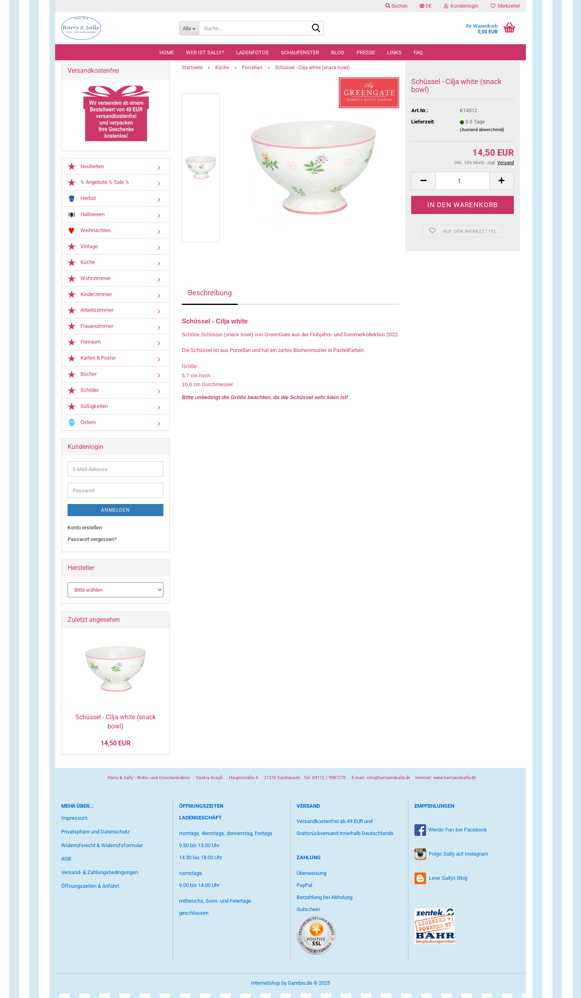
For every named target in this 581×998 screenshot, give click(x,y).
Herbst (82, 203)
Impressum (74, 822)
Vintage (83, 251)
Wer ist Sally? (205, 52)
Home (166, 52)
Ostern (82, 427)
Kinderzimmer (90, 298)
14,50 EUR (115, 747)
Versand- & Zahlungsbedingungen (99, 877)
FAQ (418, 52)
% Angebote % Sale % (98, 187)
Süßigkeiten (88, 411)
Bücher (82, 379)
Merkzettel (505, 6)
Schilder (83, 395)
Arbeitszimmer (90, 315)
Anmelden (115, 515)
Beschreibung (210, 297)
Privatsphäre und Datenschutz (95, 836)
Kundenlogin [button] (461, 6)
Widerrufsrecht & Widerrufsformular (102, 850)
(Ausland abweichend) (482, 134)
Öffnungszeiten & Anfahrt (90, 891)
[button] (426, 6)
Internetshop (265, 987)
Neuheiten (86, 171)
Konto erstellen (85, 532)
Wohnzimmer (89, 283)
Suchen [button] (396, 6)
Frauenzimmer (90, 331)
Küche (81, 267)
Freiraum (84, 347)
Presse (365, 52)
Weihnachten (89, 235)
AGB (66, 863)
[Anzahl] (462, 186)
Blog (337, 52)
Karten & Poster (92, 363)
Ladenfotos (252, 52)
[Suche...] (189, 28)
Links (394, 52)
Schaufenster (300, 52)
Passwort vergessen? (92, 544)
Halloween (86, 219)
